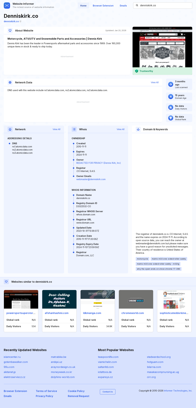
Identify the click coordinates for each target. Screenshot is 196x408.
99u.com (9, 367)
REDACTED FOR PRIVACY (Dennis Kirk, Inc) (98, 163)
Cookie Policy (76, 391)
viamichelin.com (107, 361)
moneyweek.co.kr (61, 372)
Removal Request (78, 396)
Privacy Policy (44, 396)
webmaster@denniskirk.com (91, 179)
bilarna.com (154, 367)
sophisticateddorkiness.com (177, 313)
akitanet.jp (10, 372)
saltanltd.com (106, 367)
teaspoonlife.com (108, 356)
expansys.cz (105, 377)
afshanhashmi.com (56, 313)
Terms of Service (46, 391)
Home (83, 5)
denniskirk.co (12, 21)
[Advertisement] (67, 65)
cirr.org (151, 377)
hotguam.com (155, 361)
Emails (123, 5)
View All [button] (155, 82)
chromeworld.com (132, 313)
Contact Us (108, 392)
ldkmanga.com (92, 313)
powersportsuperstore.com (23, 313)
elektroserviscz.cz (14, 377)
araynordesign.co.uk (63, 367)
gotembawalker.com (16, 361)
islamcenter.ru (12, 356)
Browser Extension (103, 5)
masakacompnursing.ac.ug (163, 372)
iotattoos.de (105, 372)
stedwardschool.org (159, 356)
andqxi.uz (56, 361)
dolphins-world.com (63, 377)
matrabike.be (58, 356)
